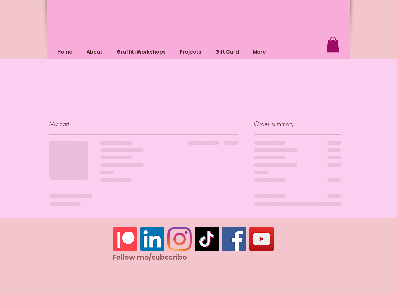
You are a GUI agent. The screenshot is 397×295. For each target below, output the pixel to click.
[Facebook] (234, 239)
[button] (332, 44)
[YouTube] (261, 239)
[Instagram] (179, 239)
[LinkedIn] (152, 239)
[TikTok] (207, 239)
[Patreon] (125, 239)
